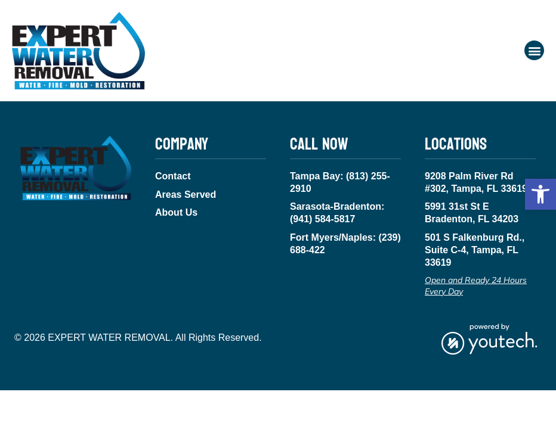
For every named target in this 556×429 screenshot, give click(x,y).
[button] (540, 194)
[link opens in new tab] (489, 338)
